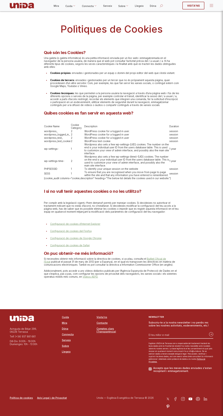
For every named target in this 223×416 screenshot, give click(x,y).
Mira (56, 5)
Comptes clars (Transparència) (106, 330)
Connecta (88, 6)
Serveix (107, 5)
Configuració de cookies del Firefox (71, 231)
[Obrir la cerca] (161, 5)
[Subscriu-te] (210, 333)
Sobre (121, 6)
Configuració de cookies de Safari (70, 245)
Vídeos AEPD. (90, 276)
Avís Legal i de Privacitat (52, 397)
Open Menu (211, 5)
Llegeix (139, 5)
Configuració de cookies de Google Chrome (76, 238)
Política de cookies (21, 397)
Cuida (68, 6)
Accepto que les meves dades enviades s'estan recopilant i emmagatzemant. (182, 369)
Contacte (102, 322)
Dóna (153, 5)
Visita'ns (193, 5)
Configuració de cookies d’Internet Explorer (75, 223)
